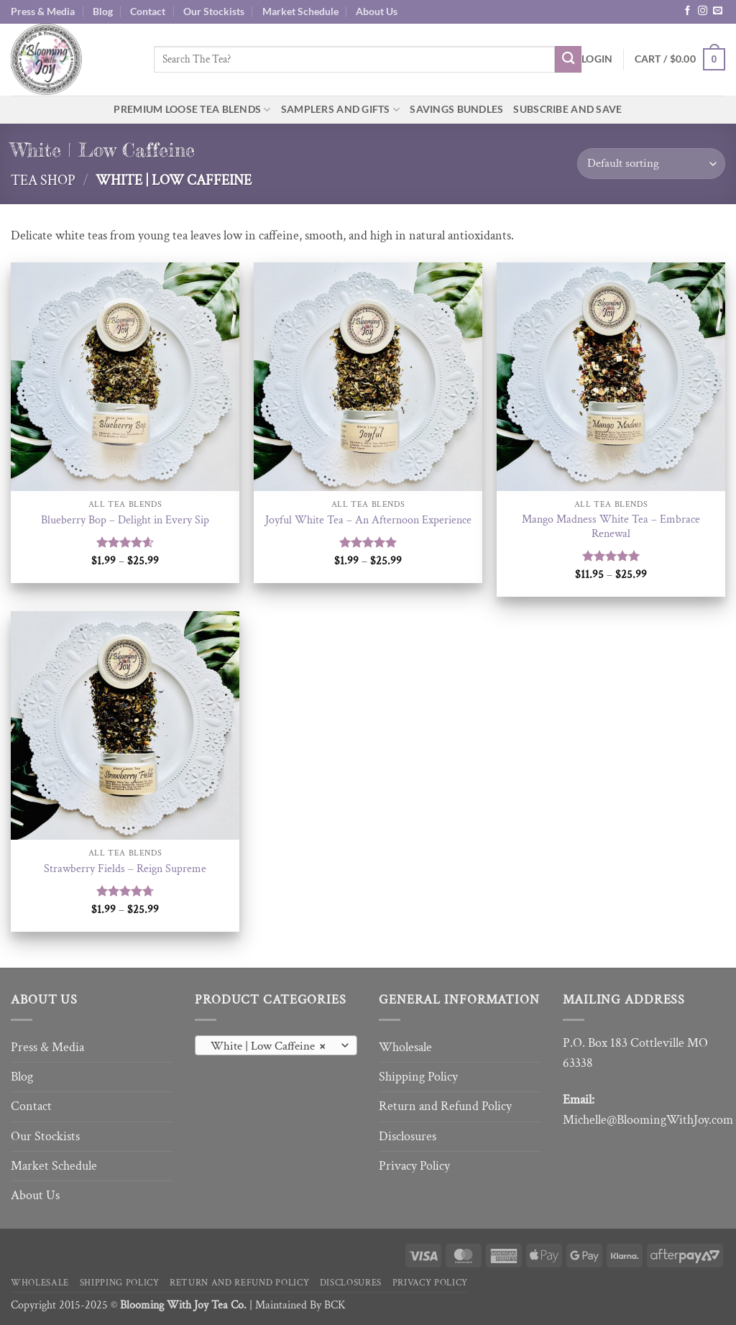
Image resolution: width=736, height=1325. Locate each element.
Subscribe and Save (567, 109)
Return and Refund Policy (445, 1106)
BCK (335, 1305)
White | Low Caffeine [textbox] (268, 1046)
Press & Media (43, 11)
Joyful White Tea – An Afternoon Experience (368, 520)
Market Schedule (300, 11)
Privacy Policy (414, 1165)
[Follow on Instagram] (702, 11)
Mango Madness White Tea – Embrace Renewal (611, 527)
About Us (376, 11)
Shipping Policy (418, 1076)
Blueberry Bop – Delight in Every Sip (125, 520)
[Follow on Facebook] (687, 11)
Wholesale (405, 1047)
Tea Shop (43, 180)
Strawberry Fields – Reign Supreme (125, 869)
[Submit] (568, 59)
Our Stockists (213, 11)
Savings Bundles (456, 109)
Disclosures (407, 1136)
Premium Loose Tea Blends (192, 109)
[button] (596, 59)
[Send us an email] (717, 11)
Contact (147, 11)
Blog (103, 11)
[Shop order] (651, 163)
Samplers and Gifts (340, 109)
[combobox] (276, 1045)
